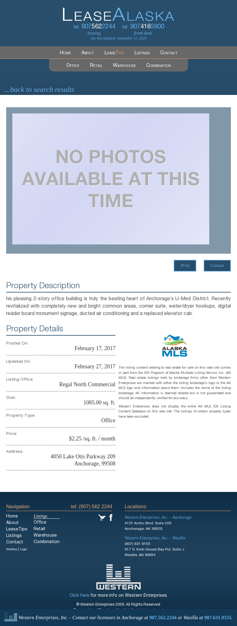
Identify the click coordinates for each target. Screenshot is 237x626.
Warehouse (124, 65)
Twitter (102, 517)
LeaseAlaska (118, 10)
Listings (142, 53)
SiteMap (11, 549)
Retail (96, 65)
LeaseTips (16, 529)
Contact (168, 53)
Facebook (110, 517)
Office (72, 65)
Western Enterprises (118, 577)
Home (65, 53)
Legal (23, 549)
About (87, 53)
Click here (79, 596)
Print (185, 265)
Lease (114, 53)
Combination (158, 65)
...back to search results (39, 89)
